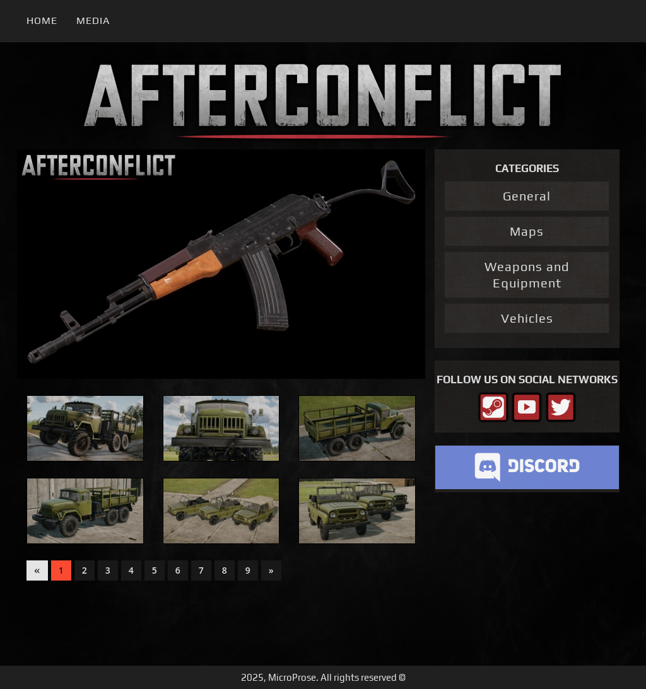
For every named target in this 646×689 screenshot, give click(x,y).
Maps (527, 231)
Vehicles (527, 318)
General (527, 195)
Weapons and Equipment (526, 274)
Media (93, 20)
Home (41, 20)
